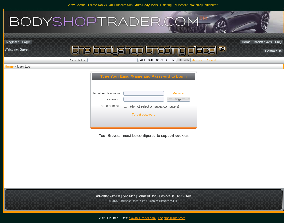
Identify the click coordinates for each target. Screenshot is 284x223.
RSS (180, 196)
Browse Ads (263, 42)
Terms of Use (147, 196)
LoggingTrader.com (171, 218)
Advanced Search (204, 60)
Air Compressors (120, 5)
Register (12, 42)
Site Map (129, 196)
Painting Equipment (173, 5)
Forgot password (143, 114)
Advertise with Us (108, 196)
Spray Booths (75, 5)
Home (246, 42)
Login (26, 42)
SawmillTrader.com (142, 218)
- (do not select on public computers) (153, 106)
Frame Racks (97, 5)
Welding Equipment (204, 5)
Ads (188, 196)
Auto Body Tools (146, 5)
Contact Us (273, 51)
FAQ (278, 42)
